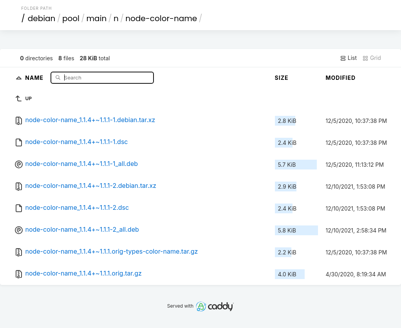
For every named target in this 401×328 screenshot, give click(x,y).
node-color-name (161, 18)
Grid (371, 57)
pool (70, 18)
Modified (341, 77)
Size (282, 77)
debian (42, 18)
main (97, 18)
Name (35, 77)
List (348, 57)
